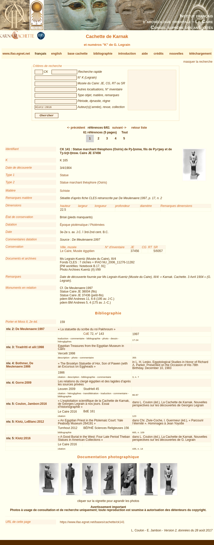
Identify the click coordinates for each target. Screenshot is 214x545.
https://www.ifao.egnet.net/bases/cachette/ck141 (92, 524)
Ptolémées (97, 227)
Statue (64, 177)
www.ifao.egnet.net (16, 53)
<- (76, 129)
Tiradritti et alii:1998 (30, 349)
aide (145, 53)
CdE (86, 336)
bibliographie (103, 53)
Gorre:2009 (23, 384)
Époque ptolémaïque (74, 227)
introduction (127, 53)
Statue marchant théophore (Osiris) (83, 184)
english (56, 53)
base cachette (78, 53)
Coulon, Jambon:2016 (31, 406)
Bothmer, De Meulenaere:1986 (19, 367)
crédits (158, 53)
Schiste (65, 193)
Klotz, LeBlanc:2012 (30, 423)
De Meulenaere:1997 (30, 331)
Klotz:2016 (23, 440)
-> (119, 129)
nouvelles (176, 53)
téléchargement (200, 53)
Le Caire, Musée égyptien (77, 253)
